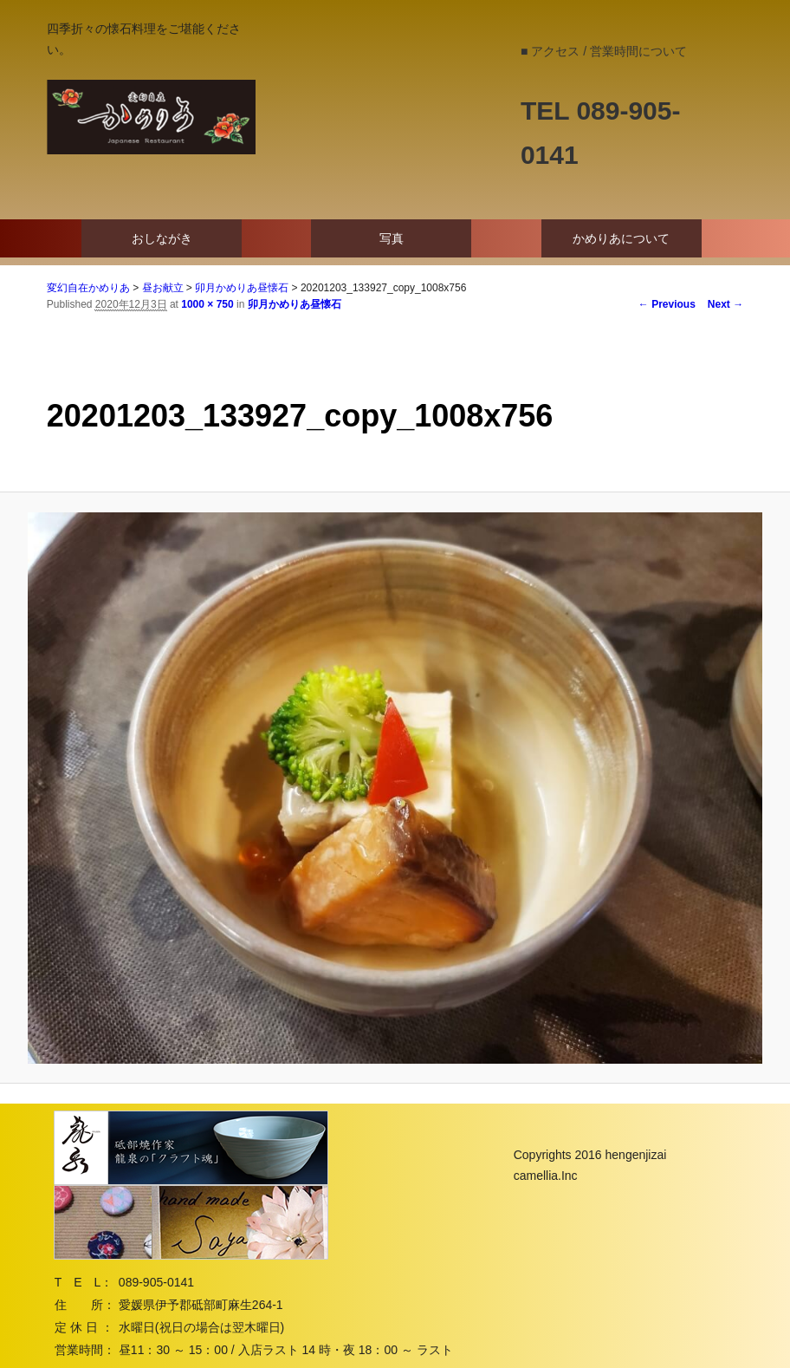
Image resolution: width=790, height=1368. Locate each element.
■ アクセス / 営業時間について (604, 51)
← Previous (667, 304)
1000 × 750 (207, 304)
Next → (725, 304)
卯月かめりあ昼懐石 (294, 304)
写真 (391, 238)
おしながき (162, 238)
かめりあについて (621, 238)
